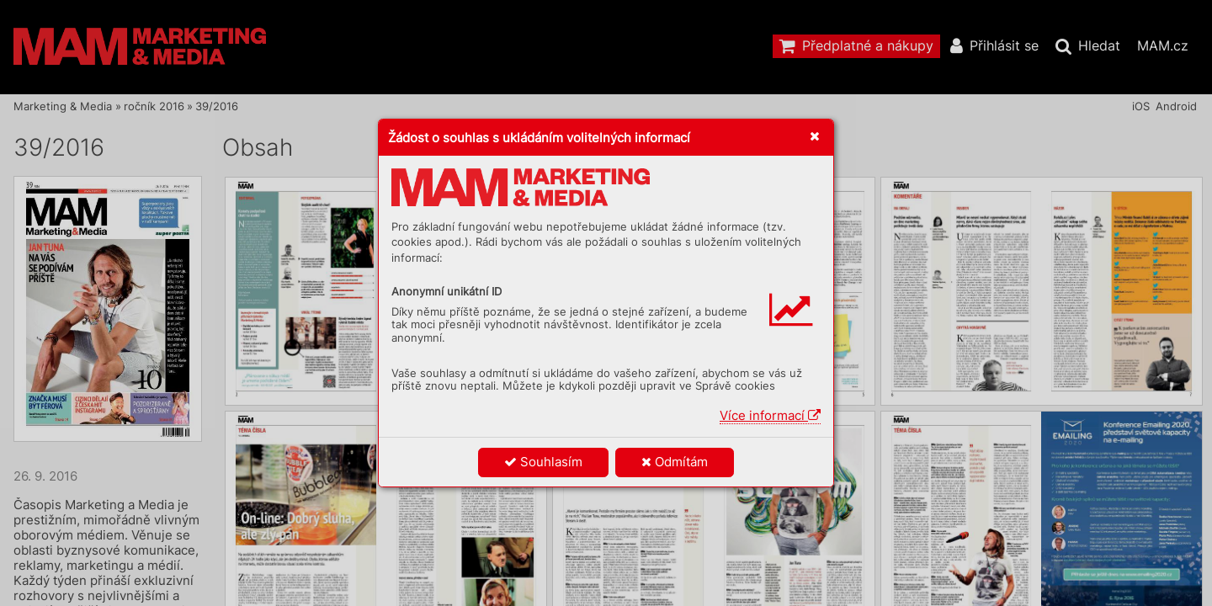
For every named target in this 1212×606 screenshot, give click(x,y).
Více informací (770, 415)
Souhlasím (543, 462)
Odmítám (674, 462)
